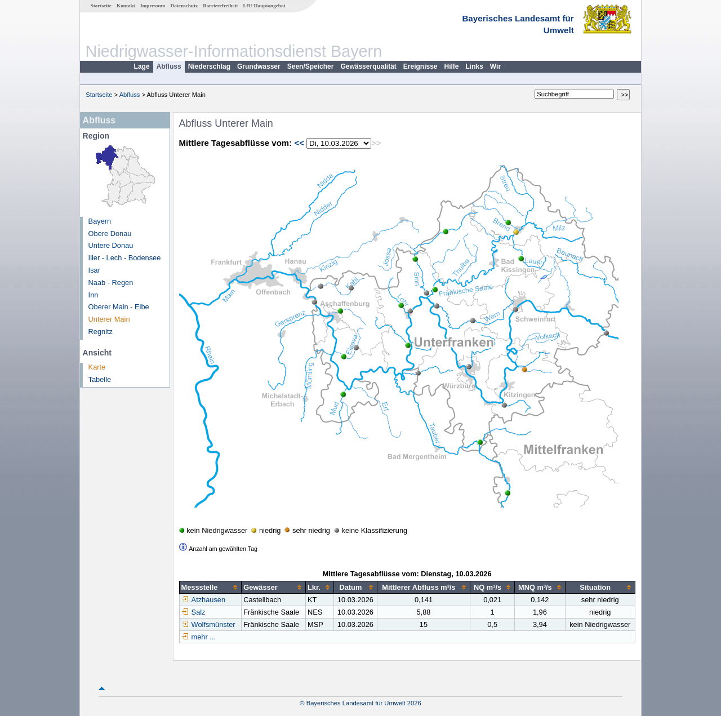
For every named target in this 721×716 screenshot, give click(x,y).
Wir (495, 66)
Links (474, 66)
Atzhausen (203, 599)
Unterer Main (109, 319)
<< (299, 143)
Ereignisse (420, 66)
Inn (93, 295)
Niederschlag (209, 66)
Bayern (100, 221)
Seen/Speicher (310, 66)
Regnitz (100, 331)
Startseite (101, 5)
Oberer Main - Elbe (118, 307)
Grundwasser (259, 66)
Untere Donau (110, 245)
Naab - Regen (110, 282)
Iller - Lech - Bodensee (124, 258)
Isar (94, 270)
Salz (193, 612)
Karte (97, 367)
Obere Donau (110, 233)
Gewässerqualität (368, 66)
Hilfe (451, 66)
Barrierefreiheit (220, 5)
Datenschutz (184, 5)
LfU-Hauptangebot (264, 5)
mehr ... (204, 637)
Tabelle (100, 379)
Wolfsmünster (208, 624)
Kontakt (126, 5)
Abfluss (169, 66)
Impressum (152, 5)
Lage (142, 66)
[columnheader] (210, 587)
